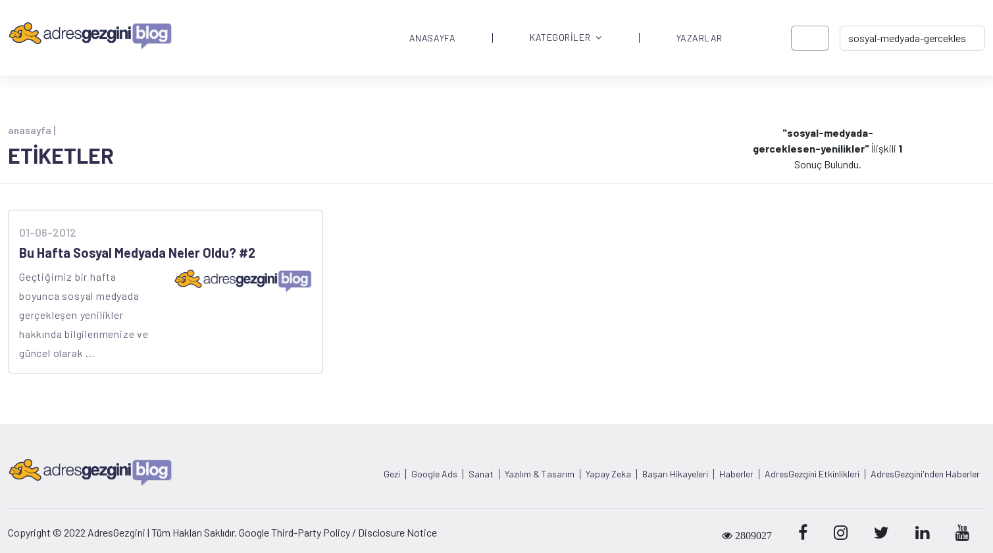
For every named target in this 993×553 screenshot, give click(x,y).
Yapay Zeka (608, 474)
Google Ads (434, 474)
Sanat (481, 474)
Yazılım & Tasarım (539, 474)
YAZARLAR (699, 38)
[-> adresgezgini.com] (912, 38)
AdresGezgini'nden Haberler (925, 474)
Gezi (392, 474)
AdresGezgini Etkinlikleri (812, 474)
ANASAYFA (432, 38)
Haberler (736, 474)
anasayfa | (31, 130)
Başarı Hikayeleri (675, 474)
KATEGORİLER (566, 38)
